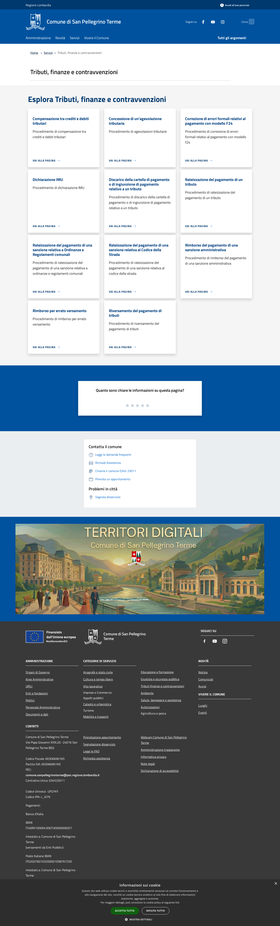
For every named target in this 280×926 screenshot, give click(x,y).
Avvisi (202, 686)
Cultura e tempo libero (98, 679)
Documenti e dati (37, 714)
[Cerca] (249, 21)
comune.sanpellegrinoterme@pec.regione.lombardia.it (63, 775)
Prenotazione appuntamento (102, 737)
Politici (30, 700)
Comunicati (205, 679)
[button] (140, 919)
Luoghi (202, 705)
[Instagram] (215, 21)
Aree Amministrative (39, 679)
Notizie (203, 672)
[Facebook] (196, 21)
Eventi (202, 712)
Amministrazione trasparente (160, 749)
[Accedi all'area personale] (234, 5)
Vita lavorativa (92, 686)
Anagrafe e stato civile (98, 672)
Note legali (148, 763)
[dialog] (140, 902)
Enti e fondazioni (37, 693)
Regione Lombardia (38, 5)
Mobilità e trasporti (95, 716)
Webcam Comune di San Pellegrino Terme (164, 740)
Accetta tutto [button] (125, 910)
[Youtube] (205, 21)
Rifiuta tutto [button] (155, 910)
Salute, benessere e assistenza (161, 700)
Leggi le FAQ (91, 751)
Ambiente (147, 693)
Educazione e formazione (157, 672)
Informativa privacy (153, 756)
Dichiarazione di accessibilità (159, 770)
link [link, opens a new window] (177, 902)
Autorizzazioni (150, 707)
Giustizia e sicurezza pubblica (160, 679)
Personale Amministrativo (43, 707)
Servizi (48, 52)
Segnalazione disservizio (99, 744)
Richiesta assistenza (96, 758)
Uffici (29, 686)
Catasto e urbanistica (97, 704)
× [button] (275, 883)
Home (34, 52)
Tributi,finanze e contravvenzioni (162, 686)
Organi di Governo (38, 672)
